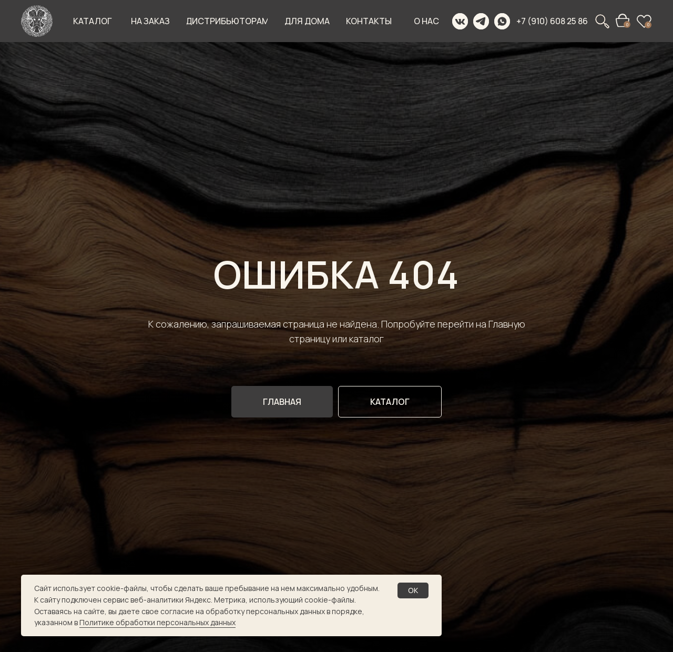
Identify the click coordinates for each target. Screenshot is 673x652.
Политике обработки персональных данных (157, 622)
